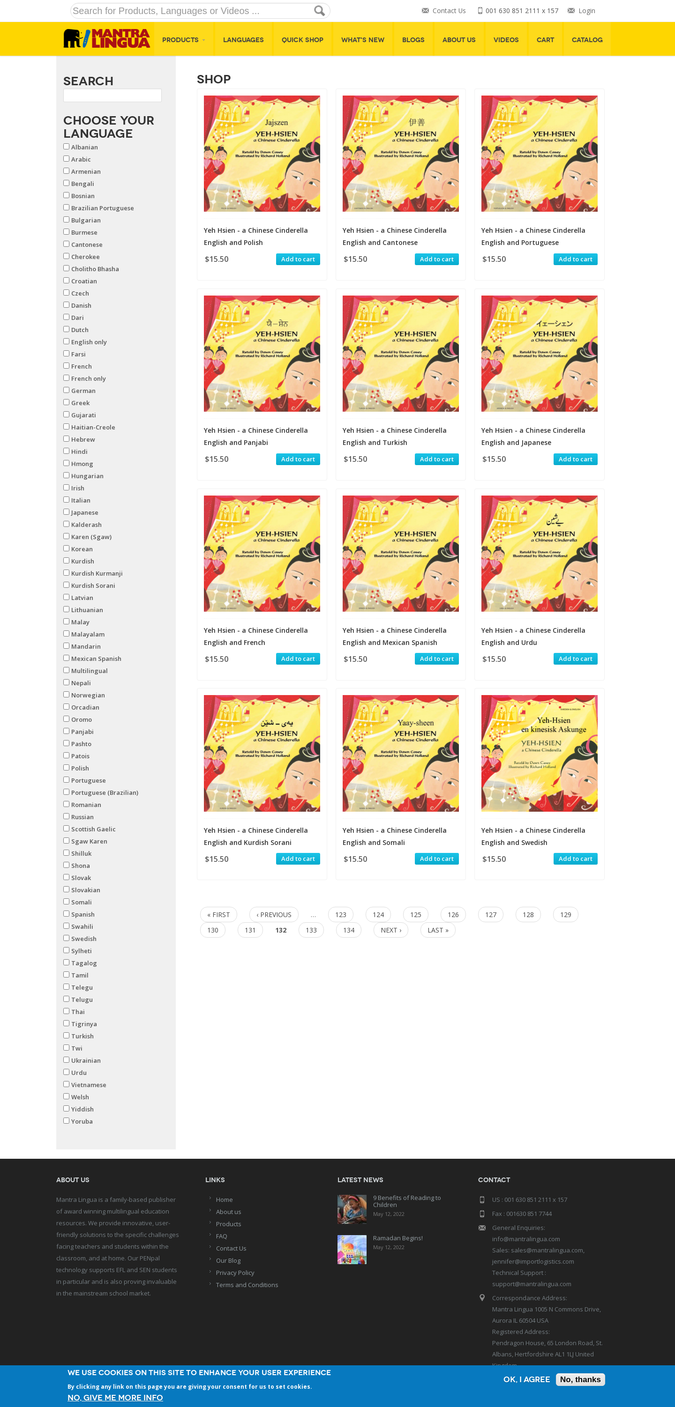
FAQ (221, 1236)
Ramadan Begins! (398, 1238)
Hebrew (83, 439)
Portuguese (88, 780)
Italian (80, 500)
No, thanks (580, 1379)
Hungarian (87, 476)
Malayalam (88, 634)
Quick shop (302, 40)
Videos (506, 40)
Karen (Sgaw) (91, 537)
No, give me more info (115, 1398)
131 (250, 930)
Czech (80, 293)
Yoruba (82, 1121)
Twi (76, 1048)
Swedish (84, 938)
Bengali (82, 183)
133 (311, 930)
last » (438, 930)
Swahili (82, 926)
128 (528, 914)
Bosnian (83, 196)
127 (490, 914)
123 (340, 914)
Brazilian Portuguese (102, 208)
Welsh (80, 1097)
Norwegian (88, 695)
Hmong (82, 463)
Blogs (413, 40)
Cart (545, 40)
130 (212, 930)
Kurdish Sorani (93, 585)
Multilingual (89, 670)
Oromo (81, 719)
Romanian (86, 804)
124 (378, 914)
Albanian (84, 147)
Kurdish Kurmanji (97, 573)
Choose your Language (108, 127)
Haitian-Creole (93, 427)
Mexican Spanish (96, 658)
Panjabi (82, 731)
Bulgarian (86, 220)
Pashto (81, 744)
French (81, 366)
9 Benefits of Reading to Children (407, 1201)
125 (415, 914)
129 (565, 914)
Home (224, 1199)
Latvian (82, 597)
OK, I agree (526, 1380)
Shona (80, 865)
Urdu (79, 1072)
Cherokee (85, 256)
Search (88, 81)
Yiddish (82, 1109)
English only (89, 342)
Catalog (587, 40)
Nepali (81, 683)
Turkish (82, 1036)
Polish (80, 768)
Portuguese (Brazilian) (104, 792)
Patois (80, 756)
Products (183, 40)
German (83, 390)
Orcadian (85, 707)
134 (348, 930)
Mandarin (86, 646)
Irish (77, 488)
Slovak (81, 878)
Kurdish (82, 561)
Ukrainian (86, 1060)
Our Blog (228, 1260)
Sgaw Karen (89, 841)
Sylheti (81, 951)
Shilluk (81, 853)
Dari (77, 317)
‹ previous (274, 914)
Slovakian (85, 890)
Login (586, 11)
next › (391, 930)
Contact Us (449, 11)
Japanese (84, 512)
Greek (80, 403)
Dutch (80, 330)
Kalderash (86, 524)
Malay (80, 622)
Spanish (83, 914)
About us (228, 1211)
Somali (81, 902)
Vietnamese (88, 1085)
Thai (78, 1011)
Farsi (78, 354)
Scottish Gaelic (93, 829)
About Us (459, 40)
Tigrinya (84, 1024)
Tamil (80, 975)
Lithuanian (87, 610)
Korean (82, 549)
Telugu (82, 999)
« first (218, 914)
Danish (81, 305)
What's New (362, 40)
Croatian (84, 281)
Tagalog (84, 963)
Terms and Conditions (247, 1285)
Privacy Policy (235, 1272)
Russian (82, 817)
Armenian (86, 171)
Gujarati (83, 415)
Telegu (82, 987)
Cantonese (87, 244)
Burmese (84, 232)
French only (88, 378)
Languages (243, 40)
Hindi (79, 451)
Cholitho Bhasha (95, 269)
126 (453, 914)
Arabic (81, 159)
